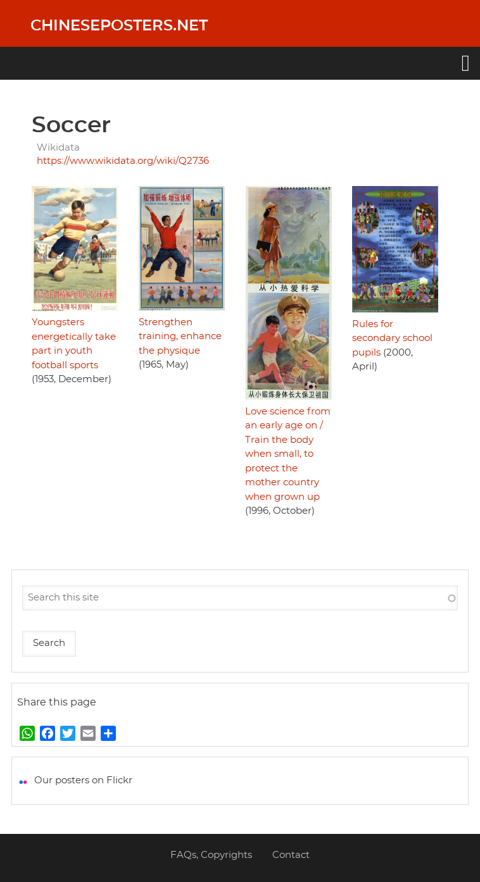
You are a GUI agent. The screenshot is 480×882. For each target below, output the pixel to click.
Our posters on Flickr (83, 780)
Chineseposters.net (119, 26)
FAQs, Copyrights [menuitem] (211, 855)
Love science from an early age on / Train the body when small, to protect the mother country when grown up (288, 454)
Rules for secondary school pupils (392, 338)
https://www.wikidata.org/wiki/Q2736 (123, 161)
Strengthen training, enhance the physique (180, 337)
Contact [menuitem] (291, 855)
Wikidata (58, 147)
